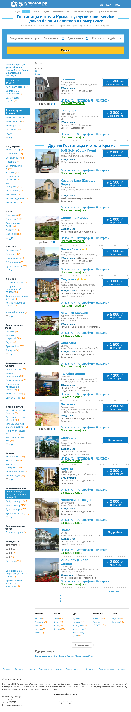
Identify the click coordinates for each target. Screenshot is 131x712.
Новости (31, 669)
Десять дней (80, 629)
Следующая (114, 591)
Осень (59, 629)
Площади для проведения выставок (13, 387)
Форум (59, 669)
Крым (26, 12)
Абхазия (35, 12)
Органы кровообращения (17, 311)
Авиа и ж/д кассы (17, 471)
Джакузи (12, 350)
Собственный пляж (13, 224)
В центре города (16, 532)
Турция (17, 12)
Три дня (78, 622)
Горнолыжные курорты (83, 12)
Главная (7, 669)
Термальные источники (107, 12)
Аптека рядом (15, 475)
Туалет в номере (17, 513)
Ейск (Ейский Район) (64, 656)
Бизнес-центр (15, 397)
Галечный (14, 218)
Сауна (11, 342)
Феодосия (13, 129)
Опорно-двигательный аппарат (13, 289)
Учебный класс (15, 393)
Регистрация (105, 4)
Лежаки (13, 229)
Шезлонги (14, 233)
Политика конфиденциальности (113, 669)
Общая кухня (14, 262)
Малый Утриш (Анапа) (85, 656)
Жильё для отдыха (17, 86)
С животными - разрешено (14, 178)
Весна (58, 622)
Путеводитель (45, 669)
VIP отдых (13, 194)
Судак (11, 133)
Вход (117, 4)
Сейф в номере (16, 501)
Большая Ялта (15, 121)
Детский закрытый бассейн (16, 411)
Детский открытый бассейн (16, 418)
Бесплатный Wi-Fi (14, 167)
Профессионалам (73, 669)
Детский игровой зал (15, 439)
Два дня (78, 618)
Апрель (40, 629)
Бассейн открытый (13, 337)
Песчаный (13, 214)
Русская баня (15, 346)
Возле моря (14, 202)
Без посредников (17, 198)
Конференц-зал (16, 369)
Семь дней (80, 625)
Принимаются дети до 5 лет (16, 432)
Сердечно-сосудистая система (17, 297)
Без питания (14, 250)
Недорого (13, 161)
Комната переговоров (15, 374)
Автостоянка (15, 456)
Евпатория (13, 125)
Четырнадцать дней (79, 634)
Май (39, 632)
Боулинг (12, 331)
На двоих (117, 618)
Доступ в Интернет (14, 466)
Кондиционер (16, 149)
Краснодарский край (61, 12)
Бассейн (13, 172)
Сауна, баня (14, 190)
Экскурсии (14, 460)
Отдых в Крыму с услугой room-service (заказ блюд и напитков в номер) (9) (17, 70)
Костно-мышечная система (15, 304)
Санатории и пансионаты (14, 92)
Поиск (65, 50)
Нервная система (16, 282)
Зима (58, 618)
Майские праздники (99, 623)
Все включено (15, 157)
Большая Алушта (17, 117)
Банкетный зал (16, 379)
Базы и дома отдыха (12, 99)
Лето (58, 625)
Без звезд (13, 561)
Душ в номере (16, 509)
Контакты (18, 669)
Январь (39, 618)
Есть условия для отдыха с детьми (17, 425)
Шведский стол (16, 258)
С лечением (14, 153)
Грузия (46, 12)
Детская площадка (14, 185)
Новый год (98, 618)
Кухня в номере (16, 266)
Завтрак (13, 254)
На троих (117, 622)
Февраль (41, 622)
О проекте (90, 669)
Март (39, 625)
